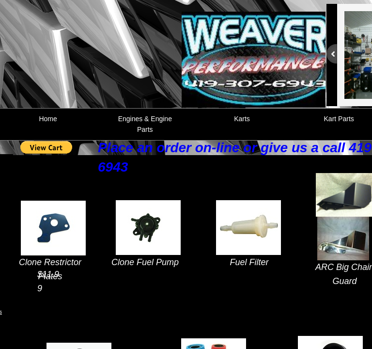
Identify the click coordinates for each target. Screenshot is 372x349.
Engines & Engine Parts (145, 124)
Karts (242, 119)
